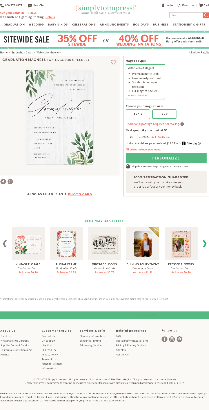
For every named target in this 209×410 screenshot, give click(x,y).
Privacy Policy (50, 354)
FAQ (118, 336)
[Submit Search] (206, 15)
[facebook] (164, 339)
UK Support (48, 340)
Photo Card (80, 194)
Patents (4, 354)
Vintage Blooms (104, 264)
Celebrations (84, 24)
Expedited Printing (90, 340)
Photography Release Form (132, 340)
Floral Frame (66, 264)
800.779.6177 (11, 5)
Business (161, 24)
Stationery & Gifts (189, 24)
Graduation (14, 24)
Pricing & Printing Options (131, 345)
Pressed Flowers (181, 264)
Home (3, 52)
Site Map (121, 349)
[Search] (186, 15)
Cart (204, 5)
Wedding (36, 24)
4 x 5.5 (138, 114)
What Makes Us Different (14, 340)
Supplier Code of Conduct (15, 345)
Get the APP (122, 354)
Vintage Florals (28, 264)
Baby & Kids (58, 24)
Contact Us (48, 336)
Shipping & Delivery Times (174, 166)
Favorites (188, 5)
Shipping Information (92, 336)
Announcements (114, 24)
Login (168, 5)
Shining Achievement (143, 264)
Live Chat (36, 5)
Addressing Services (91, 345)
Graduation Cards (22, 52)
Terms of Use (49, 359)
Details (50, 17)
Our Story (6, 336)
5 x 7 (164, 114)
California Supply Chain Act (16, 349)
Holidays (141, 24)
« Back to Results (199, 52)
